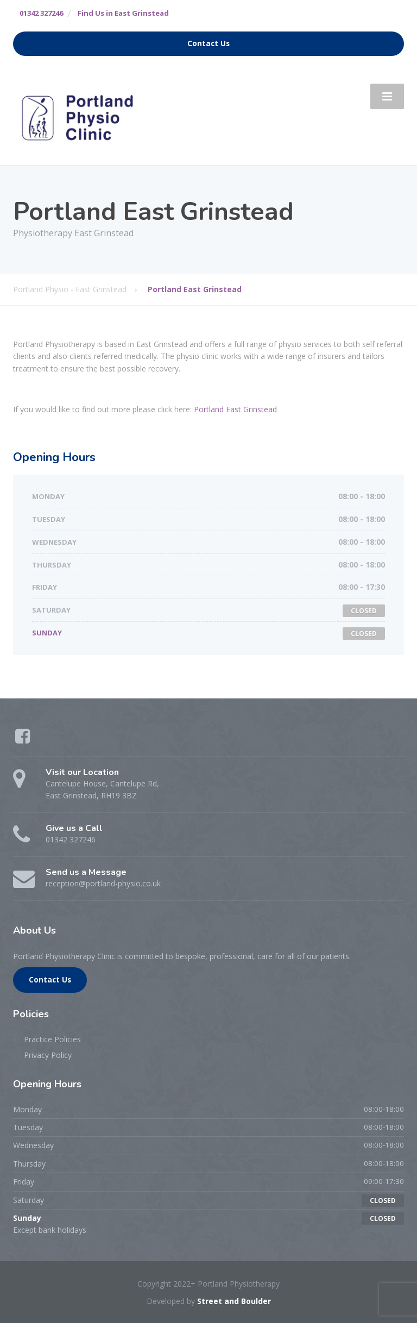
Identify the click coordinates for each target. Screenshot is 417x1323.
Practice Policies (52, 1039)
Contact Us (208, 43)
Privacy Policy (48, 1055)
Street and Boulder (234, 1301)
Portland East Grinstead (235, 409)
